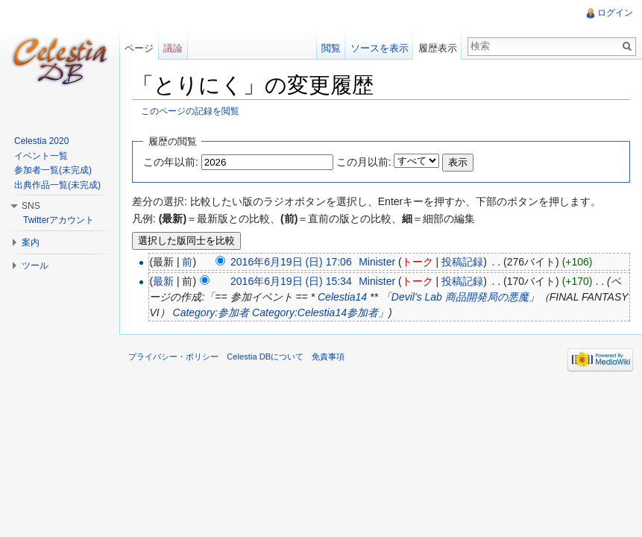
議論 (173, 48)
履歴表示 (437, 48)
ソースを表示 (379, 48)
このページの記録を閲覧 (190, 111)
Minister (377, 262)
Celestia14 (342, 297)
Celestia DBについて (265, 356)
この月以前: (363, 162)
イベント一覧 (41, 156)
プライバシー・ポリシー (173, 356)
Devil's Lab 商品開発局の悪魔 (460, 297)
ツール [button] (35, 265)
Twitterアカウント (58, 220)
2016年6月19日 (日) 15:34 (291, 281)
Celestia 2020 (41, 141)
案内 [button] (31, 242)
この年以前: (170, 162)
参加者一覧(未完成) (53, 170)
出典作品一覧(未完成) (57, 185)
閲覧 (331, 48)
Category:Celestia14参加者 (315, 312)
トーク (417, 262)
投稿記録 (462, 262)
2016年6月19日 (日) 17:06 (291, 262)
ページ (139, 48)
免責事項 (328, 356)
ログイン (615, 12)
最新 (163, 281)
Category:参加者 (211, 312)
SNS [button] (31, 206)
